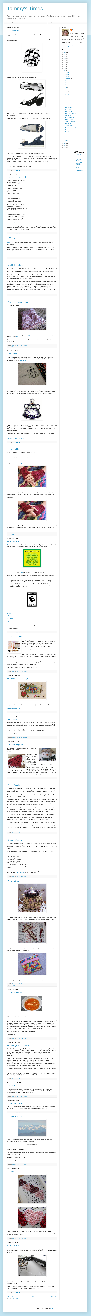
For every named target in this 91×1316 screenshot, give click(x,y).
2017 (65, 52)
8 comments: (24, 345)
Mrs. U (8, 616)
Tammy (74, 29)
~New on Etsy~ (13, 881)
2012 (65, 62)
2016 (65, 54)
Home (7, 23)
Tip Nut (16, 241)
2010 (65, 66)
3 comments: (24, 532)
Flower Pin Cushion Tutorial (79, 169)
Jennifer (9, 620)
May (66, 87)
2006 (65, 145)
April (66, 89)
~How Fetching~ (14, 449)
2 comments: (24, 711)
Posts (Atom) (16, 1298)
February (67, 93)
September (67, 78)
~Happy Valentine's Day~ (18, 678)
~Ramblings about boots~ (18, 1045)
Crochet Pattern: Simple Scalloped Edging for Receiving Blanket (80, 165)
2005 (65, 147)
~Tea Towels (12, 354)
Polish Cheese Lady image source (15, 438)
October (67, 76)
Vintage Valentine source (13, 708)
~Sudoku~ (11, 1086)
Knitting (12, 346)
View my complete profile (68, 46)
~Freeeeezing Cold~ (15, 745)
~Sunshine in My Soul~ (17, 177)
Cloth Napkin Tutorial (79, 155)
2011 (65, 64)
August (67, 80)
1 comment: (23, 257)
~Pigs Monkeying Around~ (18, 302)
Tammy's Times (25, 8)
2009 (65, 68)
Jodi (8, 615)
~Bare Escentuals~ (15, 637)
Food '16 (51, 23)
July (66, 82)
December (67, 72)
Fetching (19, 463)
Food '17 (58, 23)
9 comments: (24, 442)
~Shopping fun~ (14, 31)
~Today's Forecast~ (15, 992)
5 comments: (24, 233)
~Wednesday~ (13, 719)
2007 (65, 143)
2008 (65, 70)
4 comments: (24, 983)
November (67, 74)
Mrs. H (8, 621)
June (66, 84)
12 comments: (24, 170)
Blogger (52, 1308)
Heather (9, 613)
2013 (65, 60)
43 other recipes (21, 872)
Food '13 (29, 23)
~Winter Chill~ (13, 1246)
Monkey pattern (29, 335)
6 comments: (24, 1292)
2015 (65, 56)
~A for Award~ (13, 541)
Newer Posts (10, 1296)
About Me (14, 23)
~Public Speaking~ (15, 785)
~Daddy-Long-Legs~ (16, 265)
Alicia (11, 357)
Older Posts (53, 1296)
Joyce (21, 572)
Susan (8, 545)
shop (17, 336)
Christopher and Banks (29, 39)
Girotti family (10, 618)
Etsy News (13, 985)
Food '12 (21, 23)
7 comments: (24, 876)
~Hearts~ (11, 1172)
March (66, 91)
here (15, 222)
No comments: (24, 737)
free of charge (23, 360)
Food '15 (43, 23)
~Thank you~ (12, 238)
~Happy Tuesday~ (15, 1117)
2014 (65, 58)
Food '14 (36, 23)
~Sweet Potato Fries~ (16, 840)
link (51, 656)
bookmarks (40, 1233)
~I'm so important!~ (15, 1103)
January (67, 140)
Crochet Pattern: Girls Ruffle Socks (79, 159)
